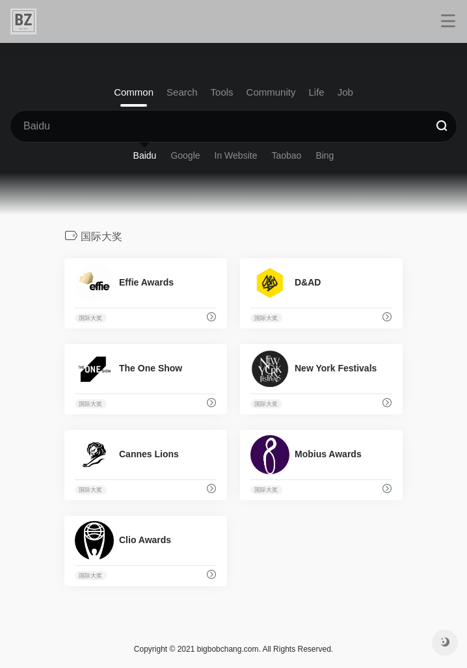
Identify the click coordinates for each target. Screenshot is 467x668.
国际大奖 (90, 318)
